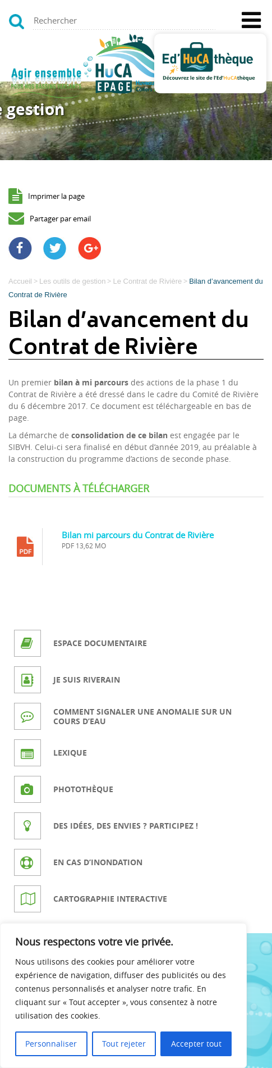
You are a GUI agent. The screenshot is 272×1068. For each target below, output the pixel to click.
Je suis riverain (86, 679)
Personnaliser (51, 1043)
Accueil (20, 281)
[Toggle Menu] (251, 20)
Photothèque (83, 789)
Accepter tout (196, 1043)
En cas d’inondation (97, 862)
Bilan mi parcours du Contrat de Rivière (138, 534)
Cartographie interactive (110, 898)
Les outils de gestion (72, 281)
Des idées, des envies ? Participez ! (125, 825)
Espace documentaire (100, 643)
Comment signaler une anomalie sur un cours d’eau (142, 716)
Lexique (70, 752)
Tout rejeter (124, 1043)
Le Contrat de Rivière (147, 281)
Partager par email (60, 218)
